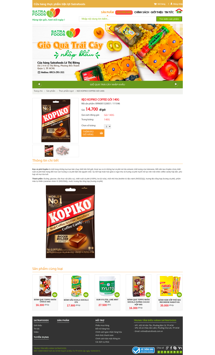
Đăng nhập (178, 4)
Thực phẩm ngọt (66, 91)
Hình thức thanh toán (105, 335)
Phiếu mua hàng (102, 325)
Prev (39, 84)
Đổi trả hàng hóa (103, 328)
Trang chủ (38, 91)
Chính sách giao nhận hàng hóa (109, 332)
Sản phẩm (107, 12)
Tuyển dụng (41, 337)
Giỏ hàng (161, 4)
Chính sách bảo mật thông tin (108, 338)
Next (175, 84)
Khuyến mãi (124, 12)
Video (36, 332)
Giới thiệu (157, 12)
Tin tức (169, 12)
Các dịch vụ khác (102, 342)
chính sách (141, 12)
